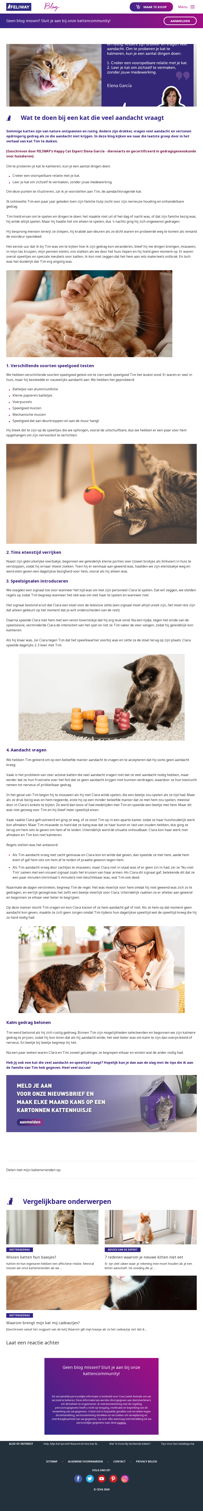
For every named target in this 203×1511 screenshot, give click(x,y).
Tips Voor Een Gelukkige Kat (177, 1444)
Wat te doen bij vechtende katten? (129, 1444)
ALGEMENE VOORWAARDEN (85, 1461)
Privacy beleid (146, 1461)
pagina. (121, 1422)
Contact (119, 1461)
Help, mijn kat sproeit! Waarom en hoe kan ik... (71, 1444)
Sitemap (52, 1461)
